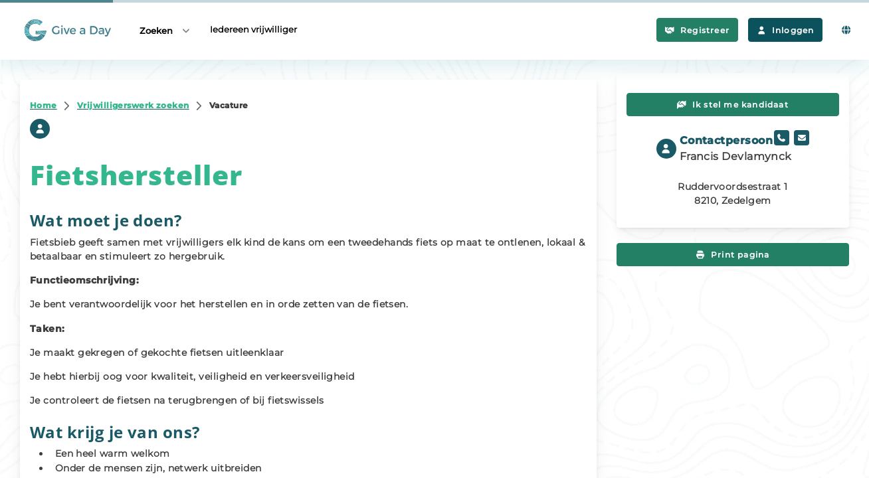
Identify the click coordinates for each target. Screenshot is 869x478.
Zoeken (165, 30)
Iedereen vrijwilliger (253, 29)
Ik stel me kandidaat (733, 105)
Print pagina (733, 255)
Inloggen (785, 30)
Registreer (697, 30)
